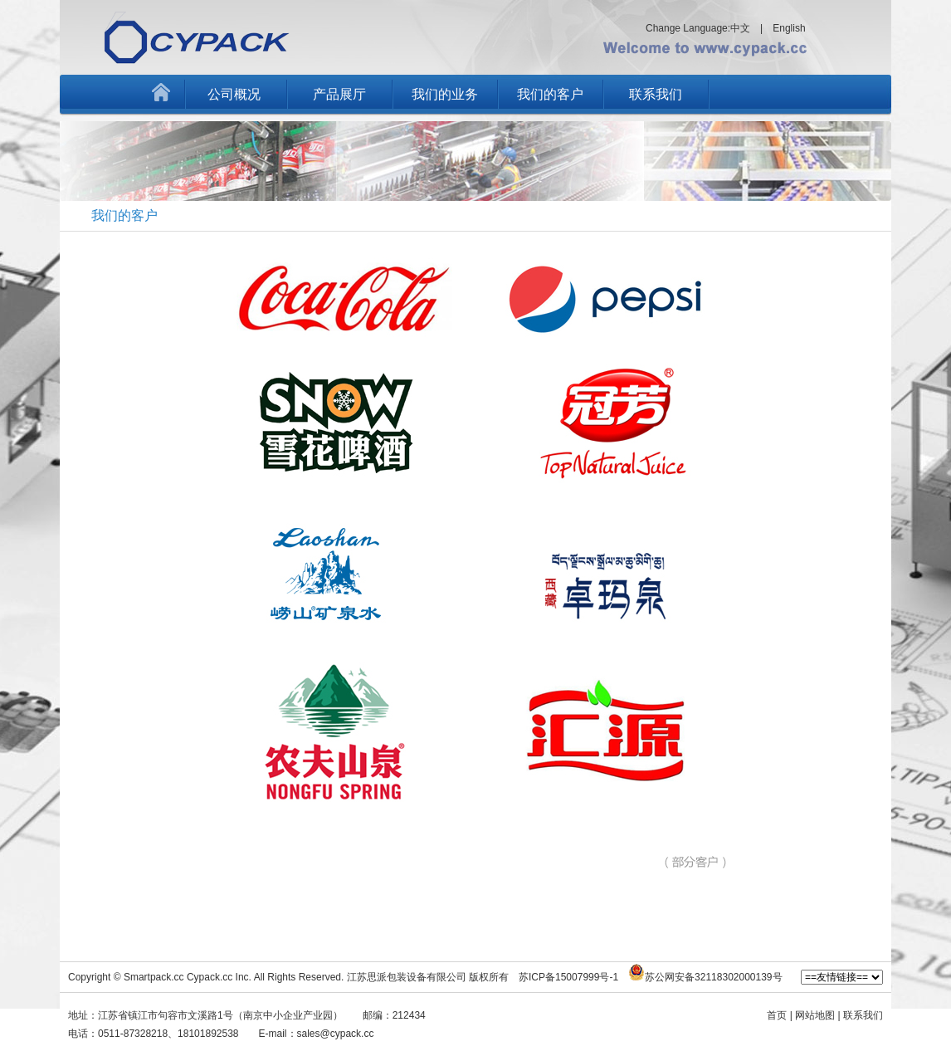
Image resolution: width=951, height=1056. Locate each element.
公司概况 (234, 94)
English (789, 28)
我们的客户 (550, 94)
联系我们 (655, 94)
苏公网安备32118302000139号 (713, 977)
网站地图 (815, 1015)
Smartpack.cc (154, 977)
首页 (777, 1015)
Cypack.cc (209, 977)
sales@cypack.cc (335, 1033)
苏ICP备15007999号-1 (568, 977)
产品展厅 (339, 94)
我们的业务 (445, 94)
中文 (740, 28)
